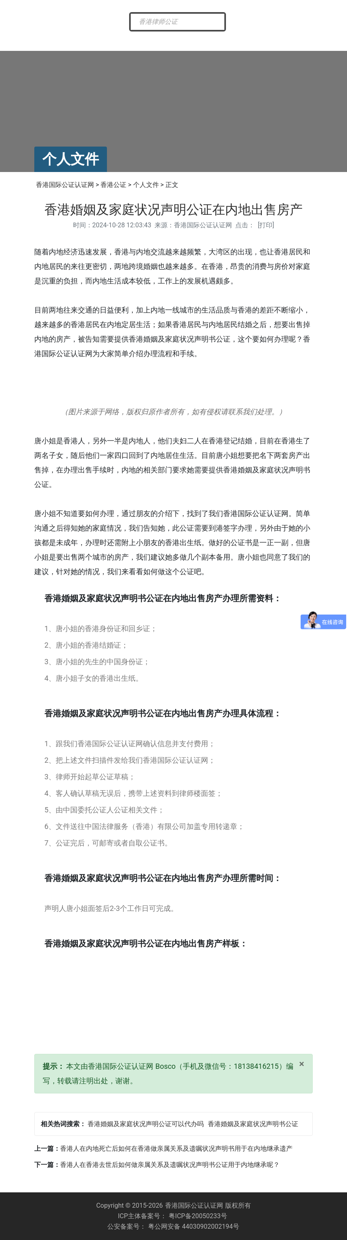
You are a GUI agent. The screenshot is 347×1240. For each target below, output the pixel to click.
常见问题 (253, 41)
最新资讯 (98, 41)
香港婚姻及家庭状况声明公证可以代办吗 (146, 1124)
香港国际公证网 (56, 44)
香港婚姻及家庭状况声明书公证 (253, 1124)
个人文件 (146, 185)
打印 (265, 225)
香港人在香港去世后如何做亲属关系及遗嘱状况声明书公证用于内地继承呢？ (170, 1165)
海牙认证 (175, 41)
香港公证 (136, 41)
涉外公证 (214, 41)
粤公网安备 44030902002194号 (193, 1226)
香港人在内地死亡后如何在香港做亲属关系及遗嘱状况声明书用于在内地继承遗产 (176, 1148)
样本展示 (292, 41)
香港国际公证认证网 (65, 185)
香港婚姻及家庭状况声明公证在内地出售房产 (173, 209)
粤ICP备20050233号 (198, 1216)
